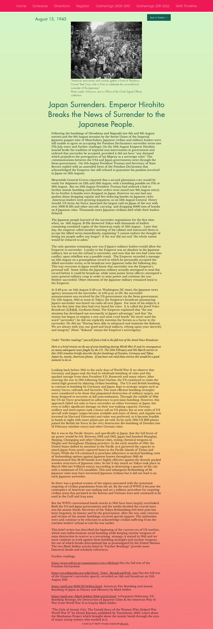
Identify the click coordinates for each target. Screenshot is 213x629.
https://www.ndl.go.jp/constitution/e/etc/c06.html (85, 563)
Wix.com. (124, 624)
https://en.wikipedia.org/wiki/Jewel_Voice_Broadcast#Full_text (94, 573)
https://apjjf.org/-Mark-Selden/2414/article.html (83, 596)
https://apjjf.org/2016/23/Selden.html (76, 586)
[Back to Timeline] (159, 17)
